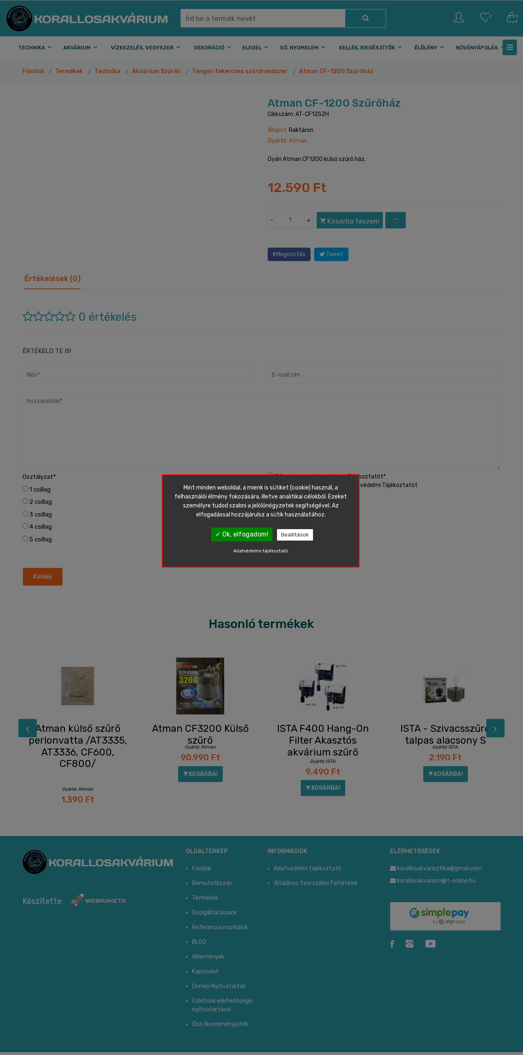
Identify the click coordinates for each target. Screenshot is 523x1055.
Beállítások (295, 535)
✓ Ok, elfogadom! (241, 534)
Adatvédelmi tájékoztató (260, 551)
